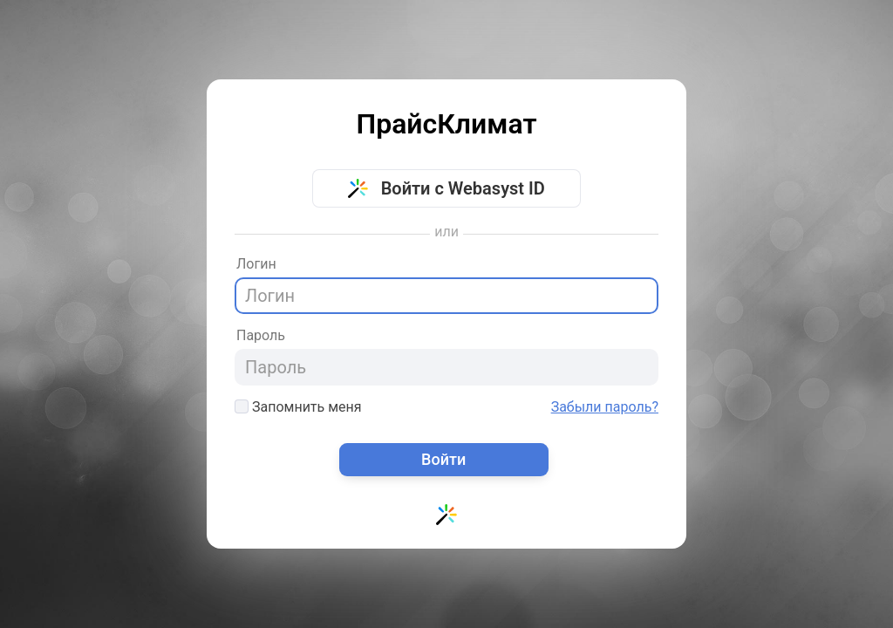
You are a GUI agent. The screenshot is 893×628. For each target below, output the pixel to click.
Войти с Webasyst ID (446, 188)
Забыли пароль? (604, 407)
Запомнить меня (298, 407)
